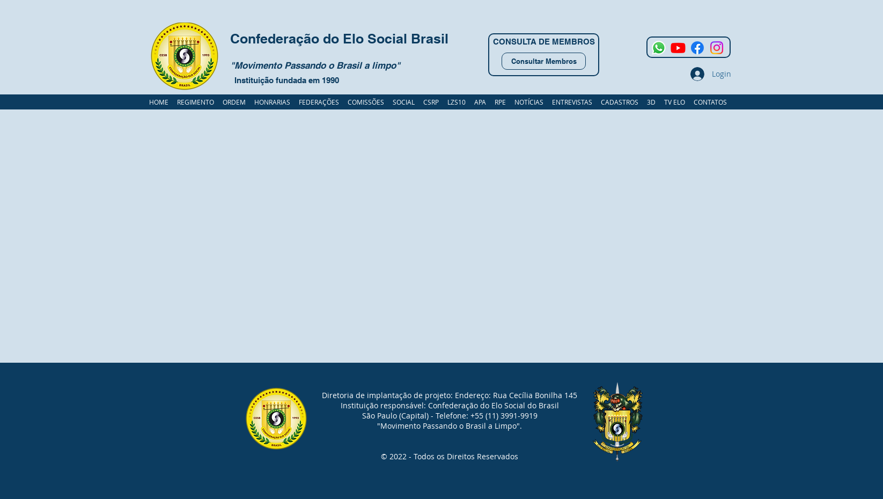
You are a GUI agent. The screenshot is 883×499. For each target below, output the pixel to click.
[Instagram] (716, 47)
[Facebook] (697, 47)
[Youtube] (678, 47)
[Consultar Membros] (544, 61)
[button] (620, 102)
